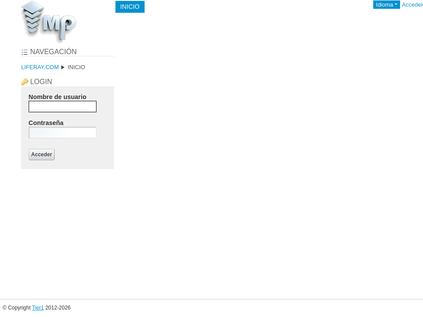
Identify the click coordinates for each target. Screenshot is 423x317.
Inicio (76, 67)
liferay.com (40, 67)
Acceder (412, 4)
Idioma (384, 4)
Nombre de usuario (57, 96)
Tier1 (38, 308)
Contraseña (46, 122)
